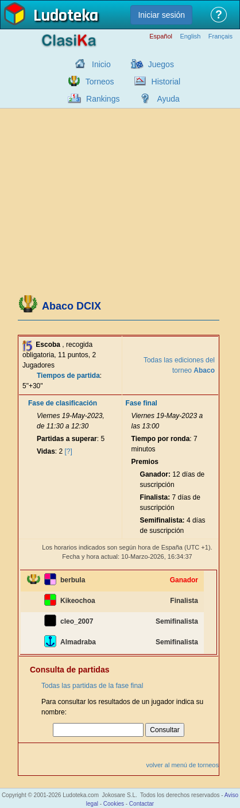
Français (220, 36)
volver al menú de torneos (182, 764)
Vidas (46, 451)
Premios (144, 462)
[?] (68, 451)
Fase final (141, 403)
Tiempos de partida (68, 376)
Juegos (161, 64)
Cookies (113, 804)
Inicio (101, 64)
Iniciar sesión (161, 15)
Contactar (141, 804)
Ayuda (168, 98)
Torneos (100, 81)
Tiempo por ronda (160, 439)
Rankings (102, 98)
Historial (166, 81)
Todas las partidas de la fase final (92, 686)
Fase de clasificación (62, 403)
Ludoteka (65, 16)
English (190, 36)
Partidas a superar (67, 439)
